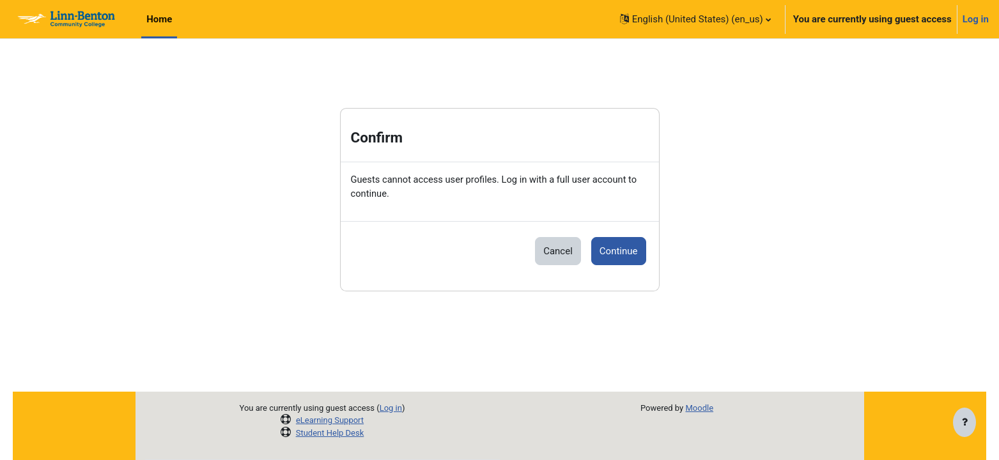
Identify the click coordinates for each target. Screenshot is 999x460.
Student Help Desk (330, 433)
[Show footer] (964, 423)
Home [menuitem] (159, 19)
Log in (976, 19)
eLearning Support (330, 420)
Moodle (699, 408)
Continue (619, 251)
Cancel (558, 251)
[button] (695, 19)
